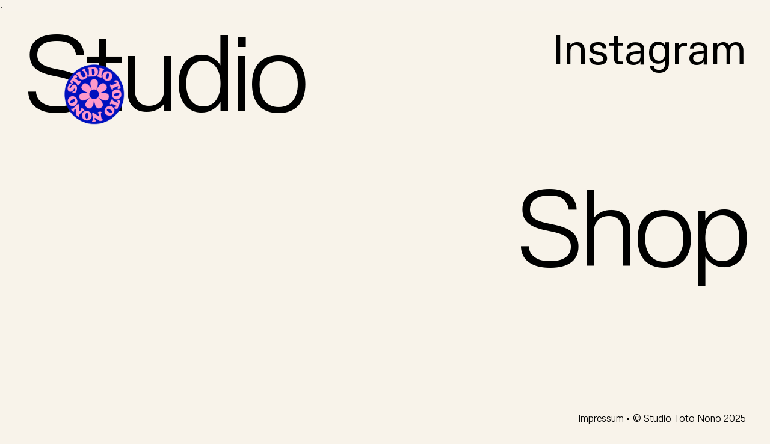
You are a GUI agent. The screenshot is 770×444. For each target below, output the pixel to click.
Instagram (649, 51)
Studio (164, 78)
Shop (631, 232)
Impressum (602, 419)
